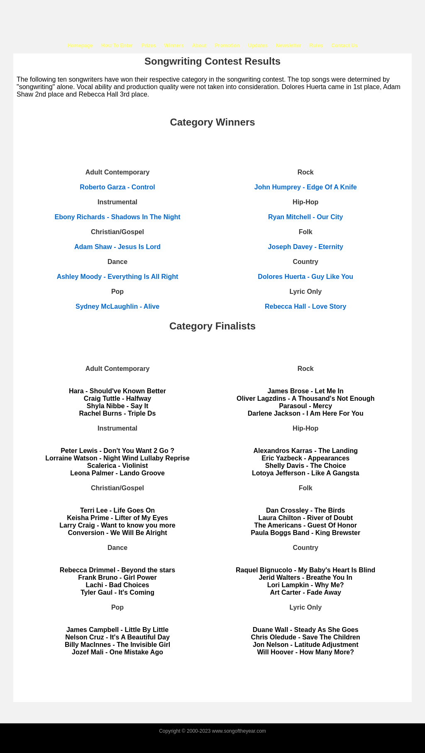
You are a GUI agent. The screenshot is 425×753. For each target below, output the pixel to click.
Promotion (227, 45)
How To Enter (117, 45)
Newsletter (288, 45)
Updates (257, 45)
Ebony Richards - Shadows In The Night (117, 216)
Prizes (148, 45)
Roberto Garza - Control (117, 187)
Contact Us (344, 45)
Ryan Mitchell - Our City (305, 216)
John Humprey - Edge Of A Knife (305, 187)
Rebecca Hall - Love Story (306, 306)
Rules (316, 45)
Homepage (80, 45)
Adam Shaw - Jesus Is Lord (117, 246)
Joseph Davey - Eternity (305, 246)
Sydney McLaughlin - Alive (117, 306)
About (199, 45)
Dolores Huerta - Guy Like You (305, 276)
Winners (174, 45)
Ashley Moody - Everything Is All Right (117, 276)
